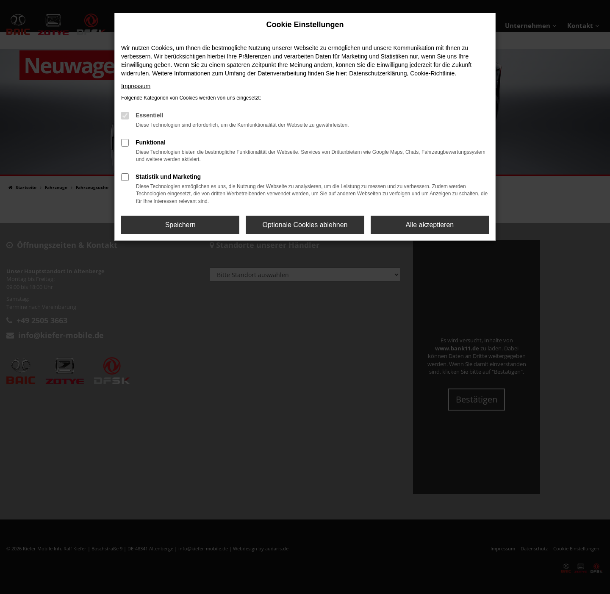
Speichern (180, 224)
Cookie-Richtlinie (432, 73)
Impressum (135, 86)
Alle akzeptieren (429, 224)
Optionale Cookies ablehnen (304, 224)
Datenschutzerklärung (378, 73)
